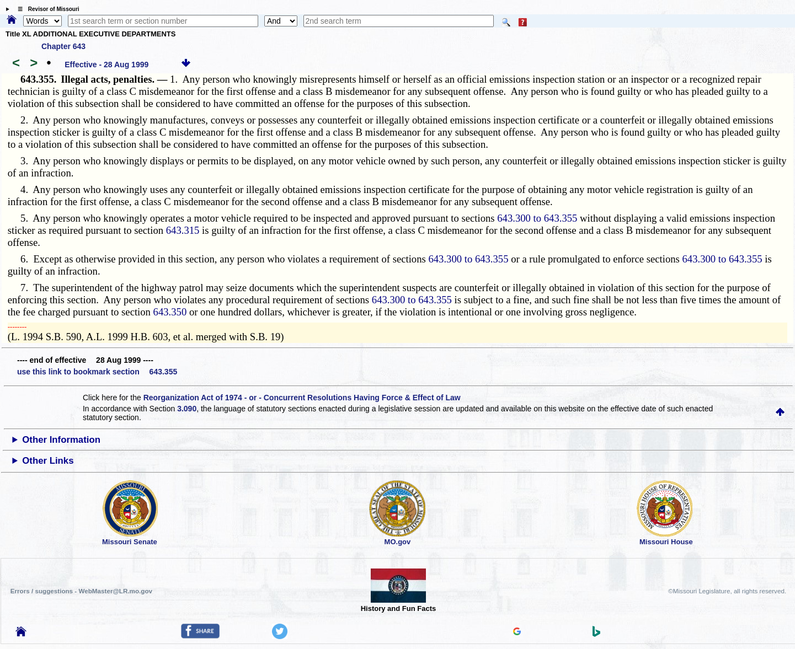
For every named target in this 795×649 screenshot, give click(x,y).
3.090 (186, 408)
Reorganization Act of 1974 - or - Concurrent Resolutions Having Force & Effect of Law (302, 397)
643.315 (183, 230)
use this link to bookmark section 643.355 (97, 371)
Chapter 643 (63, 46)
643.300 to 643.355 (537, 218)
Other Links (47, 460)
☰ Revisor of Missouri (45, 9)
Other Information (61, 440)
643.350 (170, 312)
